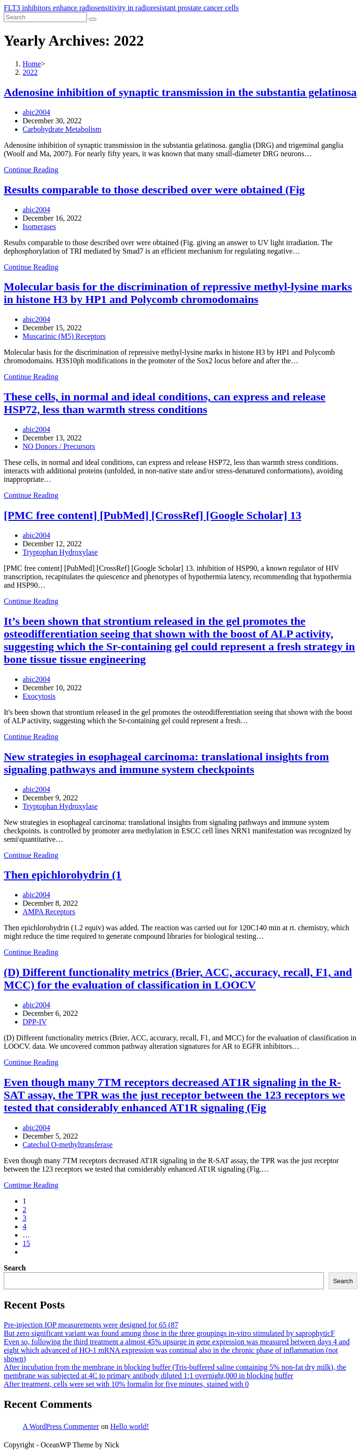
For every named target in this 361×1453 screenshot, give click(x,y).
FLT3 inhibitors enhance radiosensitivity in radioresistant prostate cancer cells (121, 8)
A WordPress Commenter (61, 1426)
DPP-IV (35, 1022)
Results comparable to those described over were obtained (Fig (154, 190)
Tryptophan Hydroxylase (60, 552)
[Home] (32, 64)
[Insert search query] (45, 17)
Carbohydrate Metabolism (62, 129)
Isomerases (39, 227)
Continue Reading (31, 170)
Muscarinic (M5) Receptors (64, 336)
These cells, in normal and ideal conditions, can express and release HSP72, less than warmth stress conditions (164, 403)
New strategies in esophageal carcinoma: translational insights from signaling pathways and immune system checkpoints (166, 762)
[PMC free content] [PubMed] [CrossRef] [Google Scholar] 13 (152, 515)
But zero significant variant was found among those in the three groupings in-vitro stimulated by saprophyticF (169, 1333)
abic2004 (36, 112)
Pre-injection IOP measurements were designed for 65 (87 (91, 1325)
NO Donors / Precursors (59, 446)
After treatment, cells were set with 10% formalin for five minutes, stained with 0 (126, 1384)
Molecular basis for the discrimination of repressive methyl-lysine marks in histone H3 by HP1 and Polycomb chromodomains (178, 292)
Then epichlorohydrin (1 (62, 875)
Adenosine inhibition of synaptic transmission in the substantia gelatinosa (180, 92)
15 (26, 1243)
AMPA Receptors (49, 912)
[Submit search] (92, 19)
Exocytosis (39, 696)
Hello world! (129, 1426)
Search (15, 1268)
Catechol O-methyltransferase (67, 1145)
